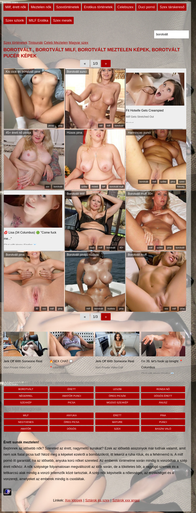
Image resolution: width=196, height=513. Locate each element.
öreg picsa (71, 422)
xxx (47, 186)
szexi (182, 181)
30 (37, 308)
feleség (181, 186)
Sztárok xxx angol (126, 500)
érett (72, 389)
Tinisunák (35, 43)
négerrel (26, 395)
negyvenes (26, 422)
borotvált (119, 125)
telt (103, 186)
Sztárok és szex (97, 500)
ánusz (163, 402)
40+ (121, 247)
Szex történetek (15, 43)
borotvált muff (116, 186)
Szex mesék (62, 20)
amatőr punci (71, 395)
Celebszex (125, 7)
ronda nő (163, 389)
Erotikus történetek (98, 7)
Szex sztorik (14, 20)
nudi (92, 247)
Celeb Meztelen (56, 43)
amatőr (26, 428)
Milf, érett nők (15, 7)
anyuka (71, 415)
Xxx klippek (73, 500)
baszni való (163, 428)
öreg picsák (117, 395)
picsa (51, 125)
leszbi (117, 389)
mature (117, 422)
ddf (101, 125)
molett (95, 186)
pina (60, 125)
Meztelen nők (41, 7)
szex (117, 428)
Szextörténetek (67, 7)
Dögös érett (163, 395)
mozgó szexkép (117, 402)
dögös (71, 428)
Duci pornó (146, 7)
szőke (84, 186)
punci (163, 422)
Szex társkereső (172, 7)
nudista (111, 308)
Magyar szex (78, 43)
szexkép (26, 402)
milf (108, 125)
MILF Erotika (38, 20)
